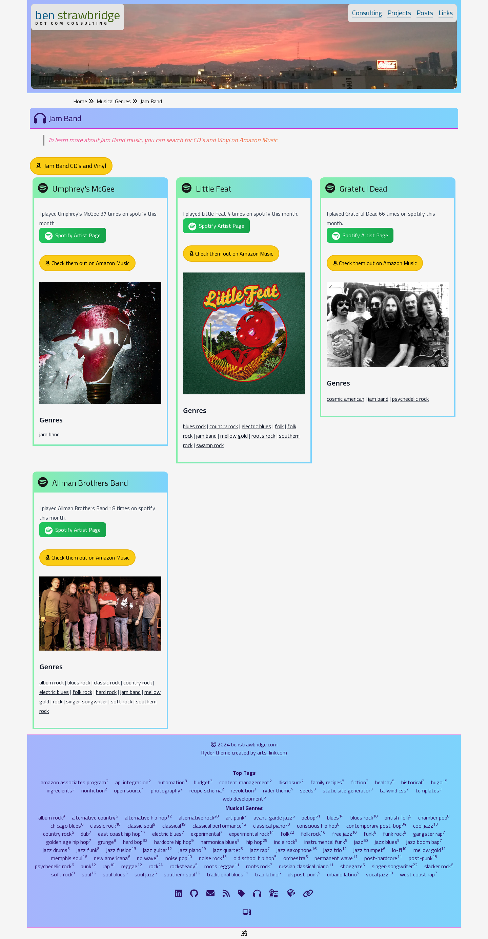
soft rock (121, 701)
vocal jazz (379, 874)
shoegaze (352, 866)
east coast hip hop (121, 834)
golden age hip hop (68, 842)
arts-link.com (272, 752)
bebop (311, 817)
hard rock (106, 692)
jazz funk (88, 850)
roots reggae (221, 866)
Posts (424, 12)
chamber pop (434, 817)
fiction (359, 782)
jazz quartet (228, 850)
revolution (243, 790)
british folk (398, 817)
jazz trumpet (369, 850)
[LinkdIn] (178, 893)
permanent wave (336, 858)
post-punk (423, 858)
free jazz (344, 834)
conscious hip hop (318, 826)
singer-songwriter (86, 701)
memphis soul (69, 858)
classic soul (141, 826)
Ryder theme (215, 752)
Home (83, 101)
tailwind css (394, 790)
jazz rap (260, 850)
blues (335, 817)
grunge (107, 842)
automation (172, 782)
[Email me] (210, 893)
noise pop (178, 858)
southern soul (182, 874)
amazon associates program (74, 782)
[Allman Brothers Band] (100, 601)
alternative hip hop (148, 817)
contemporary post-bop (376, 826)
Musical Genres (117, 101)
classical (174, 826)
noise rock (213, 858)
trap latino (268, 874)
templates (428, 790)
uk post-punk (304, 874)
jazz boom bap (424, 842)
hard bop (135, 842)
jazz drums (56, 850)
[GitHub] (194, 893)
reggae (131, 866)
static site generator (348, 790)
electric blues (256, 426)
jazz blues (387, 842)
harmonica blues (220, 842)
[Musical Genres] (257, 893)
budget (203, 782)
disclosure (291, 782)
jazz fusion (121, 850)
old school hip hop (255, 858)
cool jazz (425, 826)
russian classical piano (306, 866)
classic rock (107, 682)
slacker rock (438, 866)
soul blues (115, 874)
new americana (112, 858)
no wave (148, 858)
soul (89, 874)
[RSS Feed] (226, 893)
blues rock (194, 426)
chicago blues (66, 826)
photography (167, 790)
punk (88, 866)
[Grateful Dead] (388, 298)
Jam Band (151, 101)
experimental (206, 834)
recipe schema (206, 790)
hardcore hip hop (174, 842)
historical (412, 782)
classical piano (271, 826)
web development (244, 798)
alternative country (95, 817)
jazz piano (192, 850)
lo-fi (399, 850)
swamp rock (210, 445)
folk (279, 426)
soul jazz (146, 874)
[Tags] (241, 893)
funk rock (394, 834)
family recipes (327, 782)
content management (245, 782)
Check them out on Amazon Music (87, 263)
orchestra (295, 858)
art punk (236, 817)
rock (57, 701)
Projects (399, 12)
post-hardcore (383, 858)
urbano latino (343, 874)
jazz (361, 842)
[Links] (308, 893)
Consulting (367, 12)
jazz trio (335, 850)
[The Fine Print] (291, 893)
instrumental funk (325, 842)
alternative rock (199, 817)
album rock (51, 682)
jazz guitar (157, 850)
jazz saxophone (297, 850)
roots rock (263, 436)
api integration (133, 782)
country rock (223, 426)
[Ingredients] (274, 893)
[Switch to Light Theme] (247, 912)
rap (109, 866)
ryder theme (278, 790)
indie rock (286, 842)
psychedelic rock (410, 399)
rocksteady (184, 866)
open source (129, 790)
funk (370, 834)
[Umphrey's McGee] (100, 313)
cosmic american (345, 399)
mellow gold (234, 436)
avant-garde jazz (274, 817)
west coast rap (418, 874)
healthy (384, 782)
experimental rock (251, 834)
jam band (49, 434)
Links (446, 12)
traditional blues (227, 874)
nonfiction (94, 790)
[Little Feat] (244, 321)
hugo (439, 782)
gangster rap (429, 834)
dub (86, 834)
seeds (308, 790)
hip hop (256, 842)
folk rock (82, 692)
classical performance (219, 826)
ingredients (61, 790)
